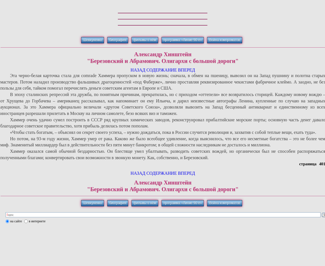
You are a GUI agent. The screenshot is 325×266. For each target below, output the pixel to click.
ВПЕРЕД (186, 70)
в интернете (37, 221)
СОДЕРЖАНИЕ (162, 70)
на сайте (16, 221)
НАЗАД (137, 70)
